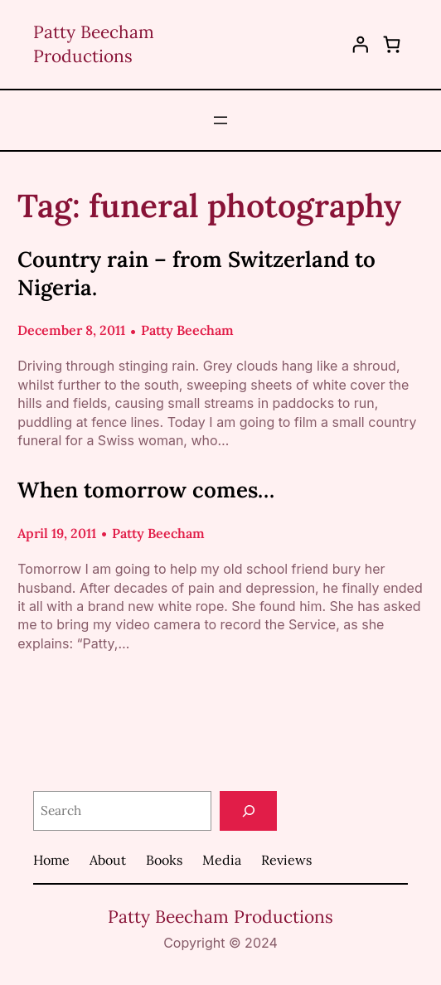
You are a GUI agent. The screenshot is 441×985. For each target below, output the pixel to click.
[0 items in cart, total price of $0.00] (392, 44)
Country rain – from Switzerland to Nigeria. (196, 273)
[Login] (360, 45)
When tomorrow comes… (145, 489)
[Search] (248, 811)
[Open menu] (220, 120)
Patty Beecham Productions (220, 916)
